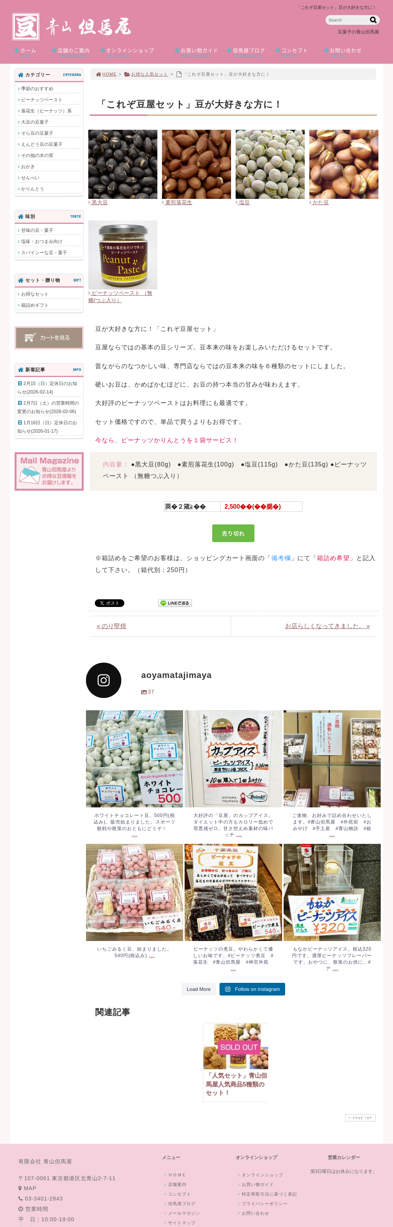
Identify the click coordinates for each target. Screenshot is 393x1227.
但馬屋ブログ (248, 52)
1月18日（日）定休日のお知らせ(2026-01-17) (47, 427)
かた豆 (319, 202)
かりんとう (32, 189)
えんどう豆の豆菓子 (42, 144)
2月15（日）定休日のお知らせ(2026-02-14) (47, 388)
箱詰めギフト (35, 305)
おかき (28, 166)
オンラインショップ (135, 52)
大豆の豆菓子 (35, 122)
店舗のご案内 (73, 52)
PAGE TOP (359, 1117)
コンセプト (297, 52)
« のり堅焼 (111, 626)
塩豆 (243, 202)
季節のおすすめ (37, 88)
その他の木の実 (37, 155)
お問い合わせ (350, 52)
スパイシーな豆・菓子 (44, 252)
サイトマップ (179, 1222)
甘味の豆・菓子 (37, 230)
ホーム (30, 52)
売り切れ (233, 533)
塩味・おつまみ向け (42, 241)
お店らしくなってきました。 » (327, 626)
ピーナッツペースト (42, 100)
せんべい (30, 177)
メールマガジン (181, 1213)
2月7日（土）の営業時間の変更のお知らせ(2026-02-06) (48, 407)
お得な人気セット (146, 74)
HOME (106, 74)
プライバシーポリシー (262, 1203)
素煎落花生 (177, 202)
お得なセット (35, 294)
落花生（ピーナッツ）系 (46, 111)
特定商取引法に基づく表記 (266, 1194)
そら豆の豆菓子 (37, 133)
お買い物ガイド (198, 52)
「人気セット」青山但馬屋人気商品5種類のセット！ (236, 1084)
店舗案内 (175, 1184)
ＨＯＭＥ (175, 1174)
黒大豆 (98, 202)
